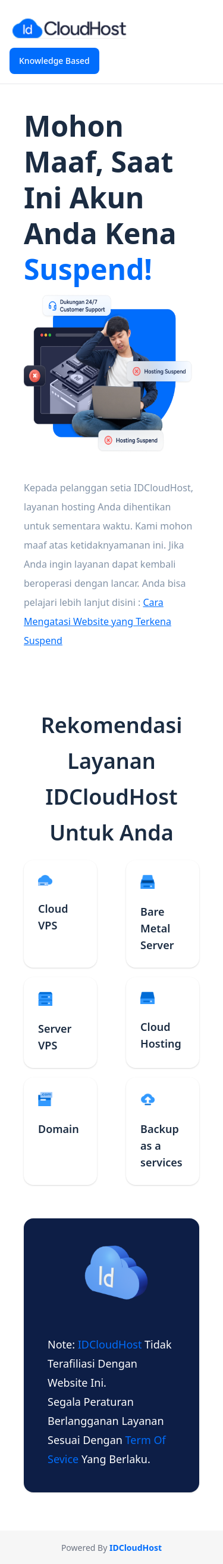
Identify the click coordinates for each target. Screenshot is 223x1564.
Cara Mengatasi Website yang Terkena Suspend (97, 621)
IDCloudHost (111, 1344)
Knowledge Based (54, 60)
